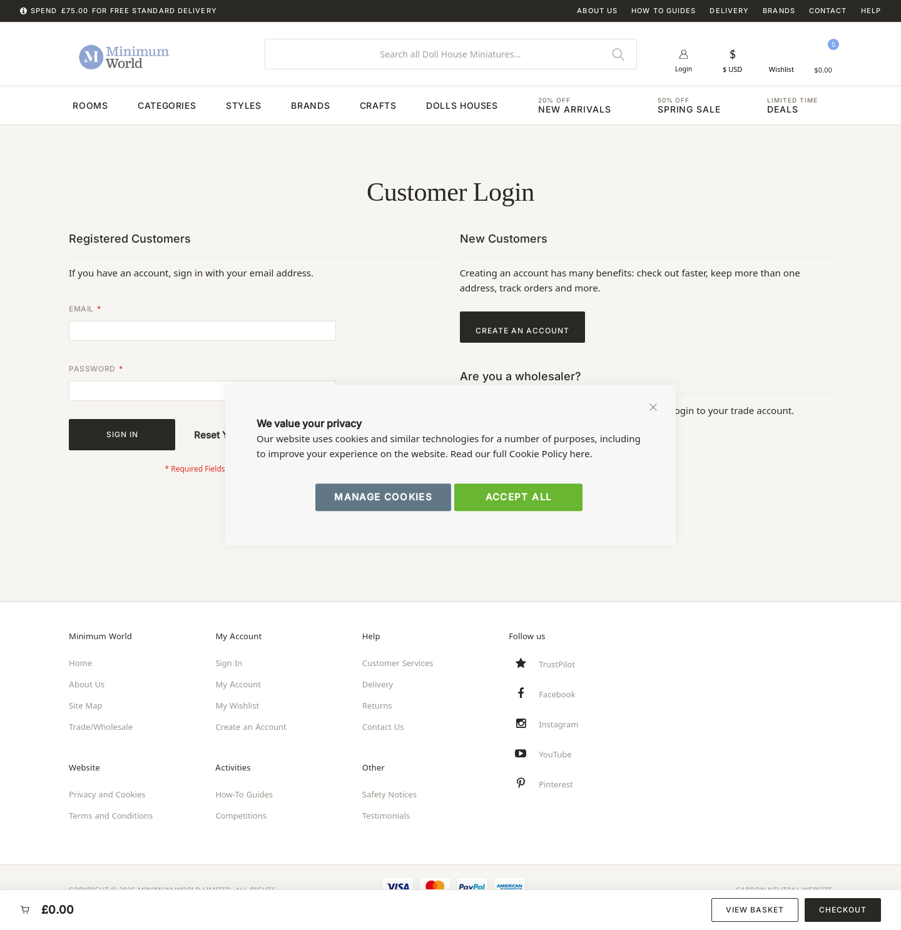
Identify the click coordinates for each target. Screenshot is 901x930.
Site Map (86, 705)
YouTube (555, 754)
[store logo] (157, 53)
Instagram (558, 724)
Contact (828, 10)
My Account (238, 684)
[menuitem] (50, 111)
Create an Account (250, 727)
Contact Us (383, 727)
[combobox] (451, 54)
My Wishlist (237, 705)
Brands (779, 10)
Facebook (557, 694)
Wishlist (781, 69)
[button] (732, 60)
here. (581, 454)
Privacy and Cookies (107, 794)
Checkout (843, 909)
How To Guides (663, 10)
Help (871, 10)
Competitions (241, 816)
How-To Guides (244, 794)
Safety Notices (389, 794)
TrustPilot (557, 664)
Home (80, 663)
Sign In (228, 663)
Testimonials (386, 816)
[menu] (450, 110)
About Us (597, 10)
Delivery (729, 10)
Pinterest (556, 784)
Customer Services (398, 663)
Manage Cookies (383, 497)
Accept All (519, 497)
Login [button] (683, 69)
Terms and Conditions (111, 816)
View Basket (755, 909)
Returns (377, 705)
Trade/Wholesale (101, 727)
